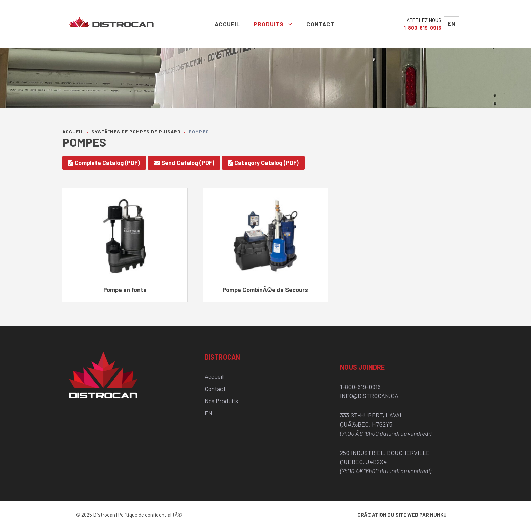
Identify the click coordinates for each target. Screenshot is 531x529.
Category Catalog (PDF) (263, 162)
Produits (277, 24)
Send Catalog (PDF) (184, 162)
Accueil (227, 24)
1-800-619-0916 (422, 28)
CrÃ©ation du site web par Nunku (402, 515)
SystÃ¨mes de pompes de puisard (136, 131)
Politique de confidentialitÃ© (150, 515)
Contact (320, 24)
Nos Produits (221, 401)
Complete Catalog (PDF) (104, 162)
